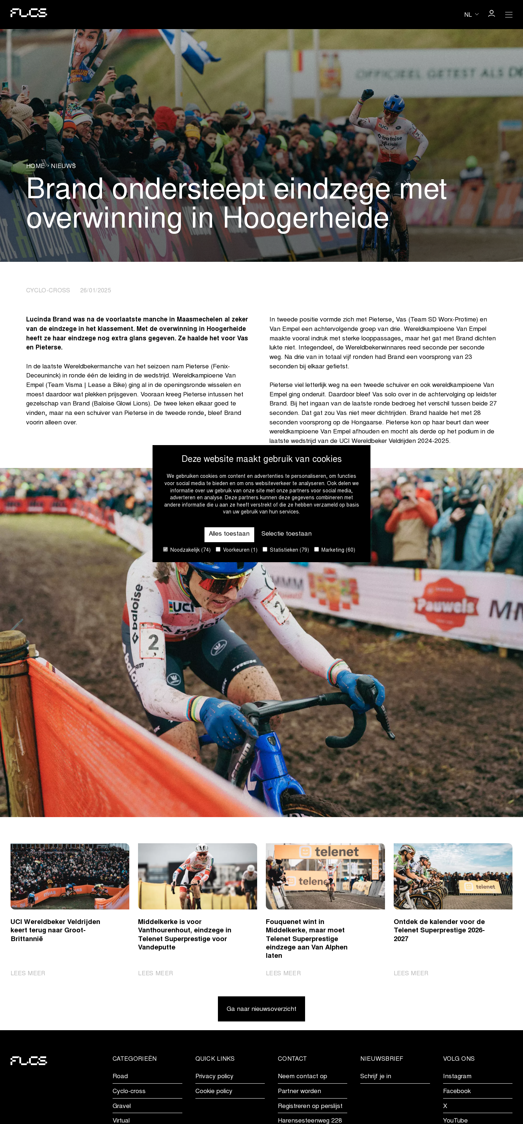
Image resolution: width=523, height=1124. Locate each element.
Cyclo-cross (129, 1092)
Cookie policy (213, 1092)
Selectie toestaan (287, 534)
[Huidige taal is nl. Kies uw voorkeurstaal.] (471, 14)
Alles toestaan (229, 534)
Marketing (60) (334, 550)
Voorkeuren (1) (237, 550)
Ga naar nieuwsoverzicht (261, 1010)
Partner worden (299, 1092)
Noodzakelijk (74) (187, 550)
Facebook (457, 1092)
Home (35, 166)
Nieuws (63, 166)
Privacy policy (214, 1077)
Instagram (457, 1077)
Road (120, 1077)
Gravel (122, 1107)
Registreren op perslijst (310, 1107)
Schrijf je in (375, 1077)
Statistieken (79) (286, 550)
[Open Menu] (509, 14)
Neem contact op (302, 1077)
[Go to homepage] (29, 14)
